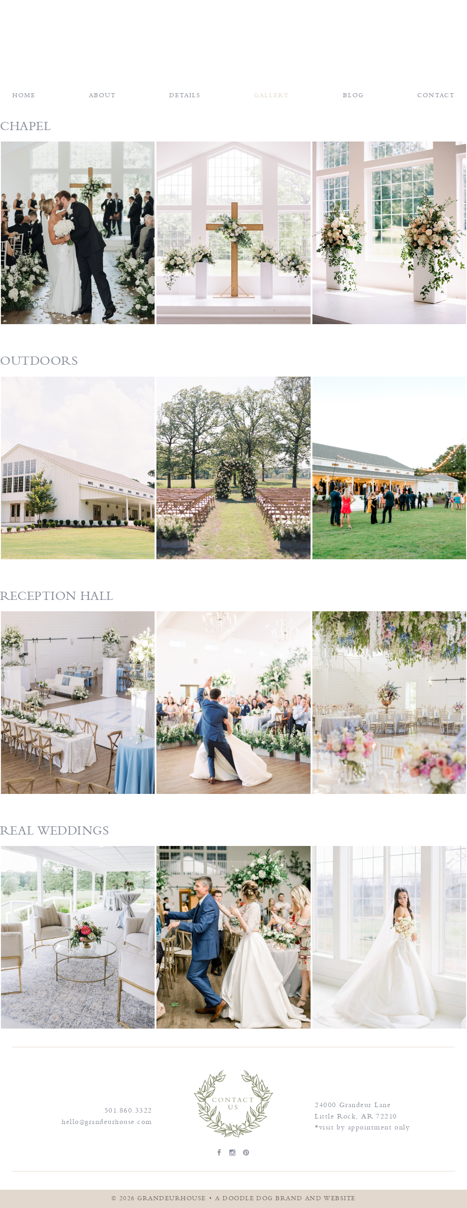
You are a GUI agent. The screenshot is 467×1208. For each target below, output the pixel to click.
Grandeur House (233, 32)
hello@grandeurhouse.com (107, 1122)
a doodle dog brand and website (285, 1198)
